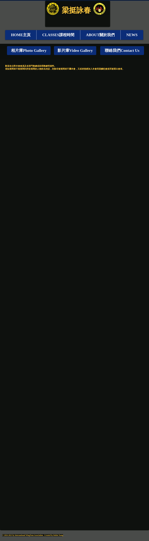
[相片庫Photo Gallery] (29, 50)
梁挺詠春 (76, 10)
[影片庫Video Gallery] (75, 50)
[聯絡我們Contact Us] (122, 50)
